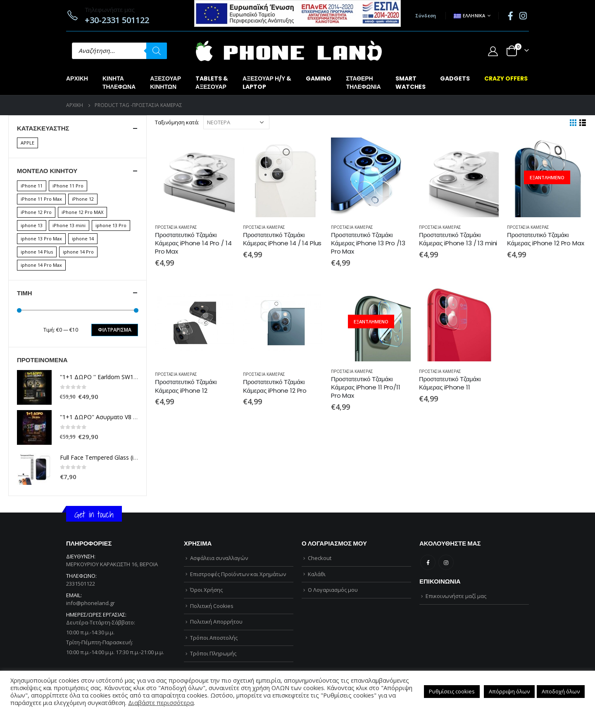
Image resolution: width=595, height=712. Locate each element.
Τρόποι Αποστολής (214, 637)
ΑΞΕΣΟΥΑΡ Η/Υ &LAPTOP (267, 82)
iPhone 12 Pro (36, 212)
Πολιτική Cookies (211, 606)
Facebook (428, 562)
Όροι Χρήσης (206, 589)
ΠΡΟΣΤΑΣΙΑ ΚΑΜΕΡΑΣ (176, 227)
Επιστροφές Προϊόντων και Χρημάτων (238, 574)
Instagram (446, 562)
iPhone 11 (32, 186)
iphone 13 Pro (110, 225)
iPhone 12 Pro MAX (82, 212)
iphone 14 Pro (78, 252)
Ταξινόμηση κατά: (177, 122)
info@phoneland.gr (90, 603)
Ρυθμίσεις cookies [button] (452, 691)
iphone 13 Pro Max (41, 238)
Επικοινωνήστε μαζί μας (456, 596)
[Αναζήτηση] (156, 51)
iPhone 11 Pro (67, 186)
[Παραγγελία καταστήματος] (236, 122)
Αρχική (77, 78)
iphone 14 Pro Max (41, 265)
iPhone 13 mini (69, 225)
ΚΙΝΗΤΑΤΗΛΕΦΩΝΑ (119, 82)
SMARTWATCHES (410, 82)
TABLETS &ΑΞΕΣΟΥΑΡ (211, 82)
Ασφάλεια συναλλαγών (219, 558)
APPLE (27, 143)
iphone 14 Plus (37, 252)
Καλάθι (317, 574)
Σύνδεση (425, 15)
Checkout (319, 558)
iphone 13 (32, 225)
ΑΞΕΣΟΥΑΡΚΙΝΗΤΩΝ (165, 82)
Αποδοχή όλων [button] (561, 691)
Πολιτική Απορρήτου (216, 621)
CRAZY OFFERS (506, 78)
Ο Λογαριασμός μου (333, 589)
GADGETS (455, 78)
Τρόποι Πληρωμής (213, 653)
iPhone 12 (83, 199)
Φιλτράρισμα (114, 329)
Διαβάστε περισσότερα (161, 702)
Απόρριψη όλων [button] (509, 691)
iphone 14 (83, 238)
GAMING (318, 78)
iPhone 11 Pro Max (41, 199)
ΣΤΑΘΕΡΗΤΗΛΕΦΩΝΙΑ (363, 82)
